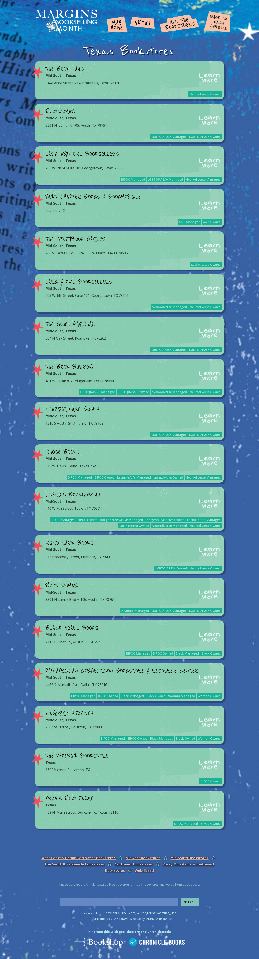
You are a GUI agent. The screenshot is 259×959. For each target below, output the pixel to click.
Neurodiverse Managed (203, 179)
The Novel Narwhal (70, 324)
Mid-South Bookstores (189, 857)
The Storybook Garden (75, 239)
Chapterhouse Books (72, 409)
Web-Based (144, 870)
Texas (70, 75)
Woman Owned (209, 696)
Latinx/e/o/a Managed (134, 477)
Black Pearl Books (71, 628)
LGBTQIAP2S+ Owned (205, 137)
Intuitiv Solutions (156, 919)
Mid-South (54, 75)
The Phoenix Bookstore (76, 755)
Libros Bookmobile (73, 494)
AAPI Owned (212, 222)
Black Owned (211, 653)
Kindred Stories (69, 713)
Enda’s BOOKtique (69, 798)
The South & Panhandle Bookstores (74, 864)
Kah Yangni (120, 919)
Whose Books (62, 452)
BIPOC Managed (133, 179)
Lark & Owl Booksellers (78, 281)
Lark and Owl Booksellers (82, 154)
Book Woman (61, 585)
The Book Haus (64, 69)
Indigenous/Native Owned (165, 520)
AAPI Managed (189, 222)
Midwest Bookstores (143, 857)
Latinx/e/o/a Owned (206, 264)
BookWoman (60, 111)
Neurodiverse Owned (205, 94)
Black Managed (187, 653)
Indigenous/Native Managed (121, 520)
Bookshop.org (129, 931)
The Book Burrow (69, 367)
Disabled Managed (135, 611)
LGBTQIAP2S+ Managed (169, 137)
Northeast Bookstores (134, 864)
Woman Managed (181, 696)
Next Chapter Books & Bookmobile (93, 196)
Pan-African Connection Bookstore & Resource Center (121, 670)
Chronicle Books (159, 931)
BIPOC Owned (104, 477)
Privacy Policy (91, 913)
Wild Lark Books (69, 543)
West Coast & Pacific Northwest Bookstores (78, 857)
